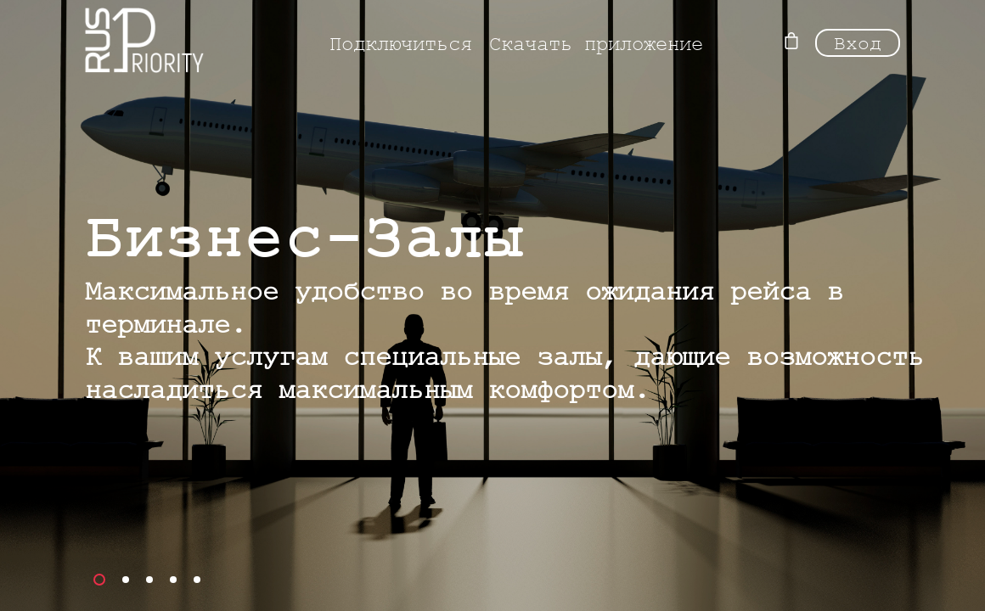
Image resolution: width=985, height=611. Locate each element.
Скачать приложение (596, 44)
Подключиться (400, 44)
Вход (857, 44)
